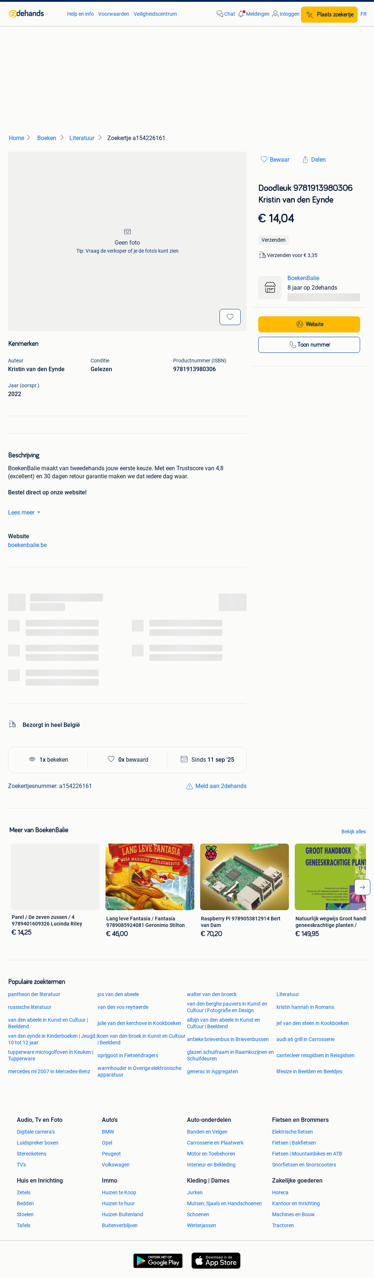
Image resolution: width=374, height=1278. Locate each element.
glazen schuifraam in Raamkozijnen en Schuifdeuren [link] (230, 1055)
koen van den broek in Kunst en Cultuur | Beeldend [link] (142, 1039)
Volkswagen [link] (116, 1165)
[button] (253, 14)
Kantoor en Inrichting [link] (296, 1203)
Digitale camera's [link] (36, 1132)
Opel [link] (107, 1143)
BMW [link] (108, 1132)
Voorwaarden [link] (113, 14)
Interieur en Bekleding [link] (211, 1165)
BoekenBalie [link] (303, 278)
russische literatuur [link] (29, 1007)
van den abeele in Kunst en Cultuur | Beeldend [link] (48, 1023)
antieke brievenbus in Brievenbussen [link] (228, 1039)
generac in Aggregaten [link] (212, 1071)
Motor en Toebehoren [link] (211, 1154)
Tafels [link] (23, 1225)
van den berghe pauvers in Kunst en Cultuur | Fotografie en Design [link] (227, 1007)
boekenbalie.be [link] (27, 545)
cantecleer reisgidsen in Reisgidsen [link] (315, 1055)
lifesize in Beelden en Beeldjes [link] (309, 1071)
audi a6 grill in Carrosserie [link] (305, 1039)
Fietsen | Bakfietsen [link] (294, 1143)
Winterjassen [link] (201, 1225)
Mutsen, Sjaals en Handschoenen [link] (224, 1203)
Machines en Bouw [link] (293, 1214)
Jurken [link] (195, 1192)
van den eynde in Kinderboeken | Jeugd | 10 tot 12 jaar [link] (53, 1039)
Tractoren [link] (283, 1225)
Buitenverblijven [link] (120, 1225)
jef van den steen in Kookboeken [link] (312, 1023)
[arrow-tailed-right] (362, 887)
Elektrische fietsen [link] (292, 1132)
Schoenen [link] (198, 1214)
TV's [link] (21, 1165)
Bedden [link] (25, 1203)
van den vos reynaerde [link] (123, 1007)
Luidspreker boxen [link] (37, 1143)
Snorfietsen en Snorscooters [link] (304, 1165)
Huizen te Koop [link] (119, 1192)
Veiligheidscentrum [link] (155, 14)
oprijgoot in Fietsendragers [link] (128, 1055)
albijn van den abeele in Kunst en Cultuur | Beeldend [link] (223, 1023)
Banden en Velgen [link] (207, 1132)
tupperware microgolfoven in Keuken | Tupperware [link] (50, 1055)
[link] (34, 14)
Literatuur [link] (287, 994)
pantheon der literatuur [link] (34, 994)
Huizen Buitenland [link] (122, 1214)
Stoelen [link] (25, 1214)
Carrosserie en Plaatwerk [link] (215, 1143)
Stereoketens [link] (31, 1154)
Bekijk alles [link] (353, 831)
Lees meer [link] (25, 512)
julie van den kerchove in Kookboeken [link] (139, 1023)
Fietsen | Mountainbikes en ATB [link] (307, 1154)
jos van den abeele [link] (118, 994)
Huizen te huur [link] (118, 1203)
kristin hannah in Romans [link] (305, 1007)
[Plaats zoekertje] (329, 15)
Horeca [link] (280, 1192)
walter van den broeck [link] (212, 994)
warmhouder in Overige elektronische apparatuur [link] (139, 1071)
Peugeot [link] (111, 1154)
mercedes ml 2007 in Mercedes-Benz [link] (49, 1071)
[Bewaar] (230, 317)
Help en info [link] (80, 14)
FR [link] (363, 14)
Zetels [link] (23, 1192)
